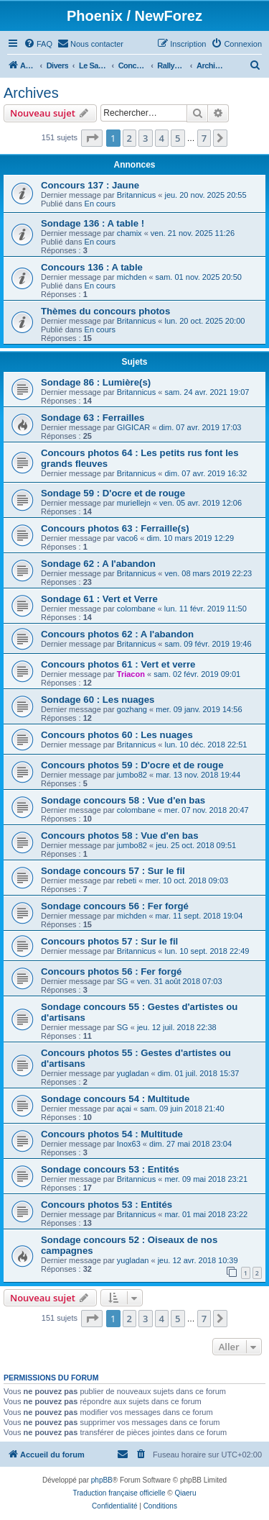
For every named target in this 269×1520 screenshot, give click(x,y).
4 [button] (161, 138)
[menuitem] (38, 44)
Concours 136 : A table (92, 267)
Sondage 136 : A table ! (92, 223)
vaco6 (127, 538)
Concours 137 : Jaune (90, 185)
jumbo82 (132, 774)
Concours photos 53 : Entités (106, 1204)
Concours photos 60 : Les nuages (117, 734)
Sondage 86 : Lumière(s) (96, 382)
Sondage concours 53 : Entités (110, 1169)
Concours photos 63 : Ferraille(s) (115, 528)
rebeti (127, 880)
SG (122, 981)
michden (132, 277)
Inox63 (129, 1143)
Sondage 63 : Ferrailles (92, 417)
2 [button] (129, 138)
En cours (100, 203)
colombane (136, 608)
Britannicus (136, 195)
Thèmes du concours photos (105, 311)
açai (124, 1108)
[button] (92, 138)
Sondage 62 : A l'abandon (98, 563)
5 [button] (177, 138)
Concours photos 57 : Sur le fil (109, 941)
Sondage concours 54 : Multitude (115, 1098)
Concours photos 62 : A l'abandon (117, 634)
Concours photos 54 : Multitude (112, 1134)
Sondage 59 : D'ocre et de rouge (113, 493)
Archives (31, 93)
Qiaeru (185, 1493)
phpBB (102, 1480)
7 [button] (204, 138)
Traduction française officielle (119, 1493)
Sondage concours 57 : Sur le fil (113, 870)
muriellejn (134, 503)
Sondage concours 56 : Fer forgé (115, 906)
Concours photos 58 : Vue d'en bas (120, 835)
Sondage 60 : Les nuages (97, 699)
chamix (129, 233)
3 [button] (145, 138)
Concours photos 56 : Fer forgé (111, 971)
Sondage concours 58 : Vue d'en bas (123, 800)
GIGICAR (133, 427)
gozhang (132, 709)
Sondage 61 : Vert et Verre (99, 598)
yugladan (133, 1073)
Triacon (131, 674)
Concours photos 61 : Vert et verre (118, 664)
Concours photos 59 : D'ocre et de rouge (132, 765)
